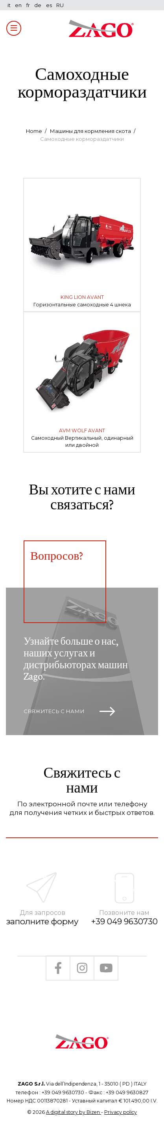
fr (28, 5)
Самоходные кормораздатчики (82, 139)
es (49, 5)
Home (34, 131)
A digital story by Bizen (73, 1112)
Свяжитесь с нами (69, 711)
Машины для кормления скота (90, 131)
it (9, 5)
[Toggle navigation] (14, 28)
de (37, 5)
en (18, 5)
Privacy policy (120, 1112)
